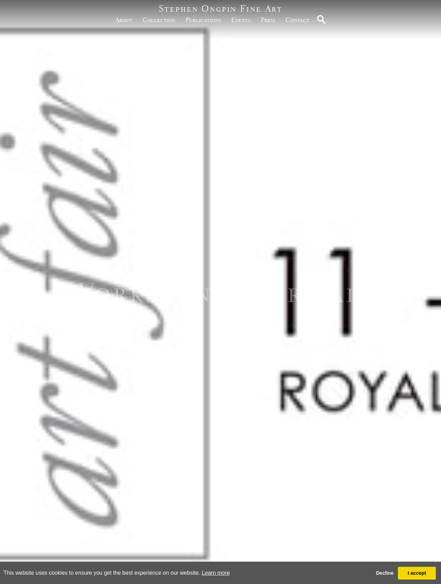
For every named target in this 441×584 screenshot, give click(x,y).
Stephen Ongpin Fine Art (221, 8)
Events (240, 20)
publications (203, 20)
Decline (384, 573)
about (123, 20)
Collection (159, 20)
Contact (297, 20)
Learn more (216, 573)
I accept (417, 573)
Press (268, 20)
